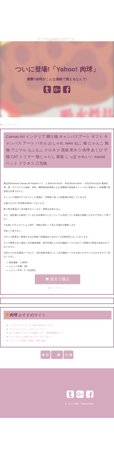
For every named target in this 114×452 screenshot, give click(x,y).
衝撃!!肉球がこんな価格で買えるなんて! (57, 79)
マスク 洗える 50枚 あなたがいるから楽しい (31, 337)
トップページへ (9, 124)
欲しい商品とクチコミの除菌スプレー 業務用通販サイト (36, 333)
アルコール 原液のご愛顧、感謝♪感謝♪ (28, 340)
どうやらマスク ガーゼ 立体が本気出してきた (31, 325)
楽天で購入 (57, 279)
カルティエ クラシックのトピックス (26, 329)
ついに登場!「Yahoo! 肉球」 (57, 69)
